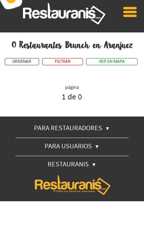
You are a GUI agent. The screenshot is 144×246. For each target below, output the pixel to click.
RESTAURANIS (72, 164)
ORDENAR (21, 62)
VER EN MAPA (112, 62)
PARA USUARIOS (72, 145)
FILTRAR (63, 62)
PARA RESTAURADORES (72, 127)
